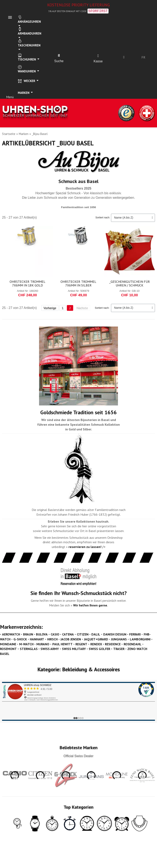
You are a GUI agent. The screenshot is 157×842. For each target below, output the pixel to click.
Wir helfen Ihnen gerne (90, 605)
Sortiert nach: (102, 217)
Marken (23, 134)
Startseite (8, 134)
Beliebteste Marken (79, 747)
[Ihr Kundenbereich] (124, 57)
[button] (59, 55)
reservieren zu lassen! (84, 547)
